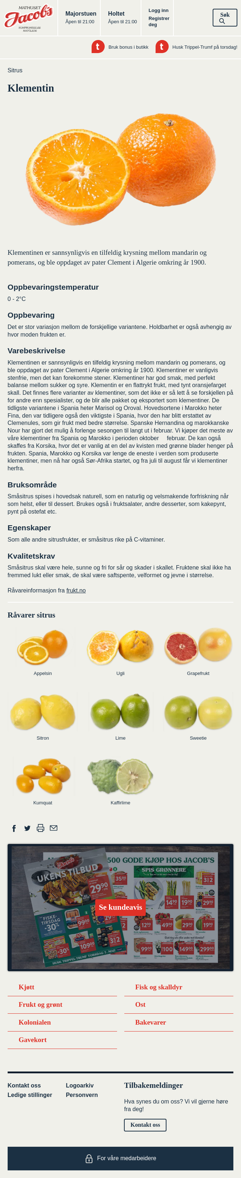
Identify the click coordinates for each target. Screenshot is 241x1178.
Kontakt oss (24, 1085)
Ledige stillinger (30, 1095)
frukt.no (76, 590)
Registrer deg (159, 21)
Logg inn (159, 10)
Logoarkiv (79, 1085)
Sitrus (15, 70)
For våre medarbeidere (120, 1158)
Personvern (82, 1095)
